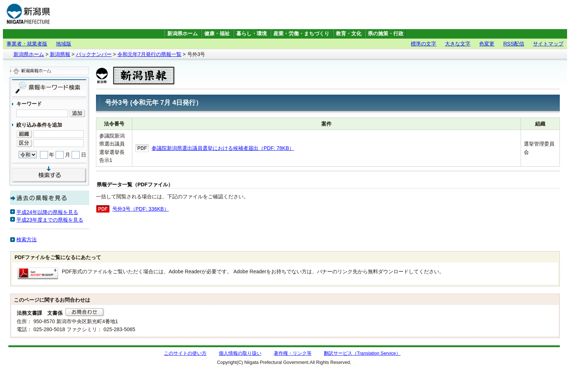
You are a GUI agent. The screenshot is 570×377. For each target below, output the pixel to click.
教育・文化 (348, 33)
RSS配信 (513, 44)
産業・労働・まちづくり (301, 33)
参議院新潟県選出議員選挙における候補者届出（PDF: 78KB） (223, 148)
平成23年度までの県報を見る (49, 220)
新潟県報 (60, 54)
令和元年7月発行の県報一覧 (149, 54)
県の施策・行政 (386, 33)
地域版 (63, 44)
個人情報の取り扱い (240, 353)
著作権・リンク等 (293, 353)
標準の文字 (423, 44)
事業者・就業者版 (27, 44)
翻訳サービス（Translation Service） (362, 353)
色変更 (486, 44)
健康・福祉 (217, 33)
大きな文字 (457, 44)
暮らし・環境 (251, 33)
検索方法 (26, 239)
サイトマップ (548, 44)
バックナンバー (94, 54)
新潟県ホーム (182, 33)
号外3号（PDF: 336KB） (140, 209)
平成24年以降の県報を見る (47, 212)
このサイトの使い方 (185, 353)
